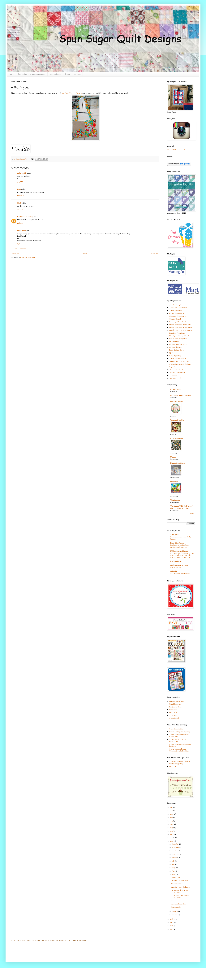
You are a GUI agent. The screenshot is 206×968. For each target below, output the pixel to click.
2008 (172, 919)
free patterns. (55, 74)
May (173, 868)
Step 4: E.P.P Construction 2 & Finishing (180, 745)
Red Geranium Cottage (25, 217)
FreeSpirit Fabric (175, 561)
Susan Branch (174, 718)
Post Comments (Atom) (28, 257)
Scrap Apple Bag (175, 356)
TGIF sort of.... (176, 901)
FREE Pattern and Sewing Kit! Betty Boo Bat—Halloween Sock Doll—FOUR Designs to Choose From (182, 555)
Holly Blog (173, 571)
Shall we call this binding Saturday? (180, 896)
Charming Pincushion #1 (177, 316)
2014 (172, 824)
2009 (172, 841)
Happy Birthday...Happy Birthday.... (179, 891)
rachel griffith (21, 173)
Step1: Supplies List (176, 729)
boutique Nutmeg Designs (72, 93)
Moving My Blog (175, 567)
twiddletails (174, 481)
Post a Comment (20, 249)
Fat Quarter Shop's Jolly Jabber (180, 395)
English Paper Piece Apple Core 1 (180, 324)
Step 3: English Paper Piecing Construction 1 (179, 735)
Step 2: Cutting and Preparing (179, 732)
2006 (172, 926)
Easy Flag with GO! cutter (178, 322)
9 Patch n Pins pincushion (178, 305)
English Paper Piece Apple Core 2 (180, 327)
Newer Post (15, 253)
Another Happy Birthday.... (180, 887)
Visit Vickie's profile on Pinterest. (178, 150)
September (175, 854)
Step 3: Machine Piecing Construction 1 (177, 740)
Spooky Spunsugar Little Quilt (180, 364)
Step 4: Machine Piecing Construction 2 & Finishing (178, 750)
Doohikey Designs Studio (179, 565)
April (174, 871)
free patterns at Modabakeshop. (31, 74)
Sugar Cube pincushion (177, 367)
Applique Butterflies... (178, 904)
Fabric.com (173, 710)
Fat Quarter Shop (175, 707)
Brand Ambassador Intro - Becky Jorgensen (180, 538)
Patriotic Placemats (175, 347)
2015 (171, 821)
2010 (171, 838)
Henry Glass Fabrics (177, 543)
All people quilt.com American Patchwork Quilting (179, 762)
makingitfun (174, 535)
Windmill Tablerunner (177, 372)
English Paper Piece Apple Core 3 (180, 330)
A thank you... (176, 877)
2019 (171, 807)
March (174, 874)
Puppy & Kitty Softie (176, 350)
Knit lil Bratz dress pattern (178, 339)
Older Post (155, 253)
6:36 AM (20, 244)
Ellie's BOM (173, 712)
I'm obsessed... (176, 907)
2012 (171, 831)
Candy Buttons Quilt (176, 313)
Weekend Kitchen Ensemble (179, 370)
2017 (172, 814)
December (175, 844)
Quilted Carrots (174, 353)
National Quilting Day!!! (179, 880)
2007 (172, 922)
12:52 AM (20, 195)
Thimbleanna (175, 500)
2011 (171, 834)
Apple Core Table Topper (178, 308)
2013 (171, 828)
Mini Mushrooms (175, 704)
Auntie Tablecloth (175, 310)
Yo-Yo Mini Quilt (175, 378)
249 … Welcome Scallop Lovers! (180, 573)
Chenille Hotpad (175, 319)
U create (173, 457)
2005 (172, 929)
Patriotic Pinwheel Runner (178, 344)
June (173, 864)
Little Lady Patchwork (177, 701)
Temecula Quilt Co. (177, 420)
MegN (19, 203)
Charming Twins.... (178, 884)
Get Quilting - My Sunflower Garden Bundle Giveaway (179, 546)
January (175, 915)
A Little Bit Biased (176, 438)
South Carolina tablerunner (179, 361)
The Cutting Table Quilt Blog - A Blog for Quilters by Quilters (181, 507)
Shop (67, 74)
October (175, 851)
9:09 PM (20, 182)
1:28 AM (20, 223)
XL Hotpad (173, 375)
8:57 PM (20, 209)
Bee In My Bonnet (176, 401)
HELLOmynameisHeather (179, 551)
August (174, 857)
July (173, 861)
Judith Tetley (21, 230)
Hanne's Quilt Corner (177, 463)
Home (11, 74)
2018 (171, 811)
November (175, 847)
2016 (171, 817)
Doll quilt (172, 766)
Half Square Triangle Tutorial (179, 336)
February (175, 911)
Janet (19, 189)
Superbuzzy (173, 715)
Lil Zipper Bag (174, 341)
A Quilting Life (175, 389)
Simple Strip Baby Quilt (177, 358)
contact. (77, 74)
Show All (192, 513)
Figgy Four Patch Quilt (177, 333)
